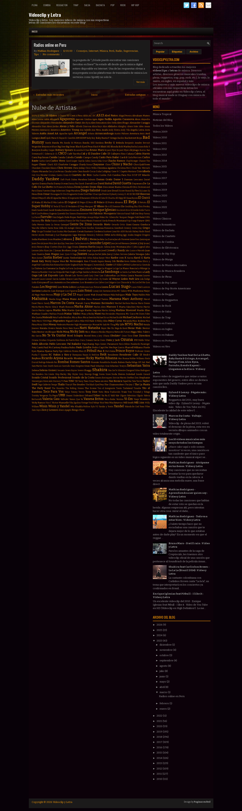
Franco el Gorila (100, 220)
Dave (95, 183)
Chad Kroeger (132, 161)
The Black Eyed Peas (95, 384)
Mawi (98, 313)
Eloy (136, 206)
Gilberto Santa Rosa (49, 228)
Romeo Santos (80, 362)
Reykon (36, 358)
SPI (139, 362)
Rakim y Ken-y (62, 354)
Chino (108, 164)
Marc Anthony (132, 299)
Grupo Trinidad (44, 231)
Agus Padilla (105, 119)
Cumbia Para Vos (121, 175)
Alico (105, 126)
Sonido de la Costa (83, 377)
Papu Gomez (101, 344)
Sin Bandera (38, 374)
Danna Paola (46, 183)
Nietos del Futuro (122, 332)
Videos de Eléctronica (165, 247)
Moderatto (61, 324)
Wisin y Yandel (59, 406)
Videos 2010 (160, 137)
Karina (130, 258)
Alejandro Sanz (72, 122)
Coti (33, 175)
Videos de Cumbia (163, 241)
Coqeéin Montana (128, 171)
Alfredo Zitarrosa (83, 126)
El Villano (99, 206)
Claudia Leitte (70, 171)
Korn (62, 265)
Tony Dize (91, 391)
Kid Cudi (41, 265)
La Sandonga (110, 272)
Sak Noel (146, 362)
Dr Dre (63, 194)
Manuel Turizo (100, 299)
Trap (75, 5)
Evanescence (82, 213)
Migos (49, 321)
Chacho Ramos (116, 160)
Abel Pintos (111, 115)
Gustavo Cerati (75, 231)
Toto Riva (103, 391)
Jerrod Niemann (123, 243)
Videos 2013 (160, 154)
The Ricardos (58, 388)
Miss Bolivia (138, 321)
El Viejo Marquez (85, 206)
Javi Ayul (58, 243)
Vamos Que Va (76, 399)
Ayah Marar (51, 138)
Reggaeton (61, 5)
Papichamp (88, 344)
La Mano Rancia (128, 268)
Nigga (134, 331)
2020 (160, 726)
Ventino (119, 399)
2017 (160, 742)
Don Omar (43, 194)
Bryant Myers (123, 150)
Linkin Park (127, 278)
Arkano (91, 133)
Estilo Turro (144, 210)
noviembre (166, 649)
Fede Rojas (70, 217)
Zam (34, 410)
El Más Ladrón (57, 202)
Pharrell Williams (134, 347)
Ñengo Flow (78, 410)
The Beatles (78, 384)
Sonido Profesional (60, 377)
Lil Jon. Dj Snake (100, 279)
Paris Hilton (124, 344)
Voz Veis (104, 402)
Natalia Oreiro (47, 328)
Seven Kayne (71, 370)
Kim (52, 265)
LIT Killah (117, 265)
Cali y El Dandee (90, 153)
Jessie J (147, 243)
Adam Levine (38, 119)
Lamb (85, 275)
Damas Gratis (104, 179)
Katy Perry (45, 261)
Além (141, 126)
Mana (65, 299)
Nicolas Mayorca (106, 332)
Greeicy (127, 228)
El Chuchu (110, 198)
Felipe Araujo (87, 217)
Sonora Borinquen (103, 377)
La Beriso (135, 265)
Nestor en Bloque (46, 331)
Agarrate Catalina (84, 119)
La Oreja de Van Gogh (64, 272)
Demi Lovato (81, 186)
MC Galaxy (122, 291)
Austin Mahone (121, 133)
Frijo (128, 220)
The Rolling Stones (74, 388)
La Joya (87, 268)
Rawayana (77, 355)
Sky (69, 374)
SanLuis (58, 366)
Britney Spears (64, 150)
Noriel (87, 335)
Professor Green (142, 351)
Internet (93, 50)
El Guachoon (131, 198)
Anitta (43, 133)
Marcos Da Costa (62, 303)
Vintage (84, 402)
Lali (40, 275)
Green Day (137, 228)
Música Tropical (162, 114)
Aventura (134, 133)
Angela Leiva (137, 129)
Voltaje (96, 402)
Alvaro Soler (132, 126)
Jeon (113, 243)
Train (124, 391)
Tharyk (68, 384)
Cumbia (47, 5)
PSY (136, 340)
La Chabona (37, 268)
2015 (160, 752)
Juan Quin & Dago (68, 254)
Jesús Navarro (38, 247)
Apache (63, 133)
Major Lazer (83, 294)
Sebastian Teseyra (118, 366)
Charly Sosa (85, 164)
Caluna (130, 153)
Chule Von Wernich (140, 168)
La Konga (96, 268)
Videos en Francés (164, 323)
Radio (119, 50)
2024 (160, 635)
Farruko (46, 217)
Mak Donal (96, 294)
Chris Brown (64, 167)
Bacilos (121, 138)
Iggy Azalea (128, 235)
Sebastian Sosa (102, 366)
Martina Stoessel (126, 310)
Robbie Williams (137, 358)
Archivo (194, 51)
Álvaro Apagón (64, 410)
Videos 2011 (160, 143)
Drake (80, 194)
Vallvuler (65, 399)
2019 (160, 731)
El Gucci (144, 197)
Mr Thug (111, 324)
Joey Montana (118, 246)
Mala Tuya (131, 294)
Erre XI (129, 210)
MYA (129, 291)
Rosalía (114, 362)
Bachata (100, 5)
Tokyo (67, 392)
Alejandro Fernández (51, 122)
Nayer (104, 328)
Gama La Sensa (52, 224)
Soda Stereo (118, 374)
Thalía (61, 384)
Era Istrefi (121, 210)
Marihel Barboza (122, 303)
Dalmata (91, 179)
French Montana (117, 220)
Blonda (114, 146)
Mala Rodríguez (118, 295)
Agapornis (67, 119)
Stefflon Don (133, 377)
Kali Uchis (87, 258)
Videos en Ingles (162, 329)
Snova (102, 374)
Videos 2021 (160, 201)
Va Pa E (105, 395)
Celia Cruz (102, 161)
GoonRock (118, 228)
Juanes (82, 254)
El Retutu (142, 202)
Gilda (61, 228)
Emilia (58, 210)
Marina (134, 303)
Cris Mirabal (41, 175)
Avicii (142, 133)
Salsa (87, 5)
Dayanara (137, 183)
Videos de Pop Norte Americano (172, 288)
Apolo (70, 133)
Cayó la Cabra (84, 161)
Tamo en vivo (101, 381)
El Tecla (54, 206)
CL (56, 154)
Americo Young (70, 129)
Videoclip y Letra (45, 14)
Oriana (35, 340)
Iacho (113, 235)
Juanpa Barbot (94, 254)
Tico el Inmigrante (106, 388)
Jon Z (52, 250)
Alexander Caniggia (140, 122)
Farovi (37, 217)
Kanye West (104, 258)
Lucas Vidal (136, 287)
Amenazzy (45, 130)
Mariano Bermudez (102, 303)
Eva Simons (71, 213)
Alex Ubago (123, 122)
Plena (34, 5)
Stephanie (144, 377)
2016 (160, 747)
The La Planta (142, 384)
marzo (164, 692)
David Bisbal (105, 183)
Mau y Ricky (87, 313)
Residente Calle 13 (130, 354)
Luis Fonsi (85, 290)
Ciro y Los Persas (56, 171)
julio (162, 671)
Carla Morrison (135, 157)
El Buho (94, 198)
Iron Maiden (54, 239)
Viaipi (136, 399)
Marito (41, 307)
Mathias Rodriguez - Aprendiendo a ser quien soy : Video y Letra (188, 493)
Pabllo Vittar (144, 340)
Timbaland (128, 388)
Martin (139, 307)
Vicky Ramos (38, 402)
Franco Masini (86, 220)
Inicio (34, 31)
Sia (109, 370)
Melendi (47, 317)
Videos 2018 (160, 183)
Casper (74, 161)
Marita (35, 307)
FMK (91, 213)
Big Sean (70, 146)
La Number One (45, 272)
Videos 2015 (160, 166)
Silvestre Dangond (126, 370)
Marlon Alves (100, 307)
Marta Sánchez (127, 306)
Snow (108, 374)
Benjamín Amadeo (133, 143)
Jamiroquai (145, 239)
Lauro (42, 279)
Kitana (57, 265)
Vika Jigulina (75, 402)
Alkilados (112, 126)
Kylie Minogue (85, 265)
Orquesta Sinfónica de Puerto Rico (63, 340)
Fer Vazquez (121, 217)
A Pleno (79, 115)
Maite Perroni (47, 295)
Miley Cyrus (115, 320)
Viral (90, 402)
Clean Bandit (83, 171)
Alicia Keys (97, 126)
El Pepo (81, 202)
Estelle (136, 210)
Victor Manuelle (60, 402)
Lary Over (94, 275)
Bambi (48, 143)
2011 (159, 773)
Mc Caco (131, 313)
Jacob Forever (122, 239)
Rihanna (111, 358)
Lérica (113, 291)
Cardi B (124, 157)
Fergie (131, 217)
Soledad (130, 374)
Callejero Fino (118, 153)
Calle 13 (105, 153)
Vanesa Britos (94, 399)
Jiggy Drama (72, 247)
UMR (61, 395)
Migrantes (59, 320)
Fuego (134, 220)
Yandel (119, 406)
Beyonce (47, 146)
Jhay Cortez (51, 246)
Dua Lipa (98, 194)
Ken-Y (87, 261)
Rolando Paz (51, 362)
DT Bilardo (144, 175)
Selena (35, 370)
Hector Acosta (38, 235)
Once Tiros (127, 336)
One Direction (141, 335)
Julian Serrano (121, 254)
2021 (160, 721)
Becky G (110, 142)
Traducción (115, 392)
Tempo (54, 384)
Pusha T (36, 355)
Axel (43, 137)
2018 (160, 736)
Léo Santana (105, 291)
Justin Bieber (53, 257)
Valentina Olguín (135, 395)
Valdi (113, 395)
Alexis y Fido (67, 126)
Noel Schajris (75, 335)
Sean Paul (89, 366)
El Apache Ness (59, 198)
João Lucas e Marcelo (135, 250)
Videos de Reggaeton (165, 300)
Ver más (140, 82)
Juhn (104, 254)
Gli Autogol (69, 228)
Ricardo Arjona (52, 358)
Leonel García (52, 279)
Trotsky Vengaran (40, 395)
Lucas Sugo (120, 286)
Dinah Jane (106, 190)
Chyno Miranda (40, 171)
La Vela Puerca (136, 272)
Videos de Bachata (163, 230)
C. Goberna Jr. (48, 154)
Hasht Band (144, 231)
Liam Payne (78, 279)
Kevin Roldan (130, 261)
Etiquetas (177, 51)
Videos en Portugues (165, 340)
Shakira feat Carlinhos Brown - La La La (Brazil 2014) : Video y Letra (189, 570)
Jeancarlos (85, 243)
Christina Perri (124, 168)
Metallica (67, 317)
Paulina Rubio (68, 347)
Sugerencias (130, 50)
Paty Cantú (37, 347)
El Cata (102, 198)
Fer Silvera (110, 217)
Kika (48, 265)
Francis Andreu (58, 220)
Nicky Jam (77, 331)
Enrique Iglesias (104, 210)
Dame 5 (118, 179)
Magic (37, 295)
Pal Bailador (74, 343)
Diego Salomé (91, 190)
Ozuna (127, 339)
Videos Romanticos (164, 224)
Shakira (99, 369)
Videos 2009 (160, 131)
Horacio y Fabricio (95, 235)
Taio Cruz (89, 381)
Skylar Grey (78, 374)
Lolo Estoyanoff (40, 282)
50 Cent (71, 115)
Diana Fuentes (43, 190)
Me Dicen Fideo (143, 314)
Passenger (145, 344)
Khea (139, 261)
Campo (87, 157)
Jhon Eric (62, 247)
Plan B (101, 351)
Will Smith (128, 402)
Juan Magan (52, 254)
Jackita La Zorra (105, 239)
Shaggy (87, 370)
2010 (160, 779)
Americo (55, 129)
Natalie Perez (62, 328)
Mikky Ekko (102, 321)
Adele (46, 119)
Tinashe (137, 388)
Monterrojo (85, 324)
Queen (44, 354)
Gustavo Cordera (93, 231)
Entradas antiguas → (137, 94)
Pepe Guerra (118, 347)
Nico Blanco (92, 331)
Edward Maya (38, 198)
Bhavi (54, 146)
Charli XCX (52, 164)
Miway (52, 324)
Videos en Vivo (161, 346)
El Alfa (47, 198)
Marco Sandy (43, 303)
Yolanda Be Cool (132, 406)
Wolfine (86, 406)
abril (162, 687)
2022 (160, 715)
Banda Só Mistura (72, 143)
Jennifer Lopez (100, 243)
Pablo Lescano (58, 343)
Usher (97, 395)
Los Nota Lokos (67, 286)
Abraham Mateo (141, 115)
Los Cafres (99, 282)
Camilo (78, 157)
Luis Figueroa (71, 291)
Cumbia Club (105, 175)
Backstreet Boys (133, 138)
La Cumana (49, 268)
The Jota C (129, 384)
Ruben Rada (124, 362)
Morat (95, 324)
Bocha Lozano (137, 146)
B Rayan (61, 138)
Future (140, 220)
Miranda (127, 321)
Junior (40, 258)
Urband (89, 395)
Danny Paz (73, 183)
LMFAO (126, 264)
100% (34, 115)
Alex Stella (112, 123)
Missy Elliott (42, 324)
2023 (160, 640)
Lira (137, 278)
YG (96, 406)
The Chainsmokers (114, 384)
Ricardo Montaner (75, 358)
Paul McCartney (51, 347)
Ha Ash (128, 231)
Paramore (112, 344)
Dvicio (105, 194)
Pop (113, 5)
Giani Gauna (132, 224)
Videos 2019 (160, 189)
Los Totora (95, 287)
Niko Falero (143, 331)
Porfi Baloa (110, 351)
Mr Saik (103, 324)
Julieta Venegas (136, 254)
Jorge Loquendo (94, 250)
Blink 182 (105, 146)
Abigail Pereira (125, 115)
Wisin (43, 406)
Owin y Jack (113, 340)
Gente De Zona (81, 224)
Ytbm (147, 406)
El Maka (36, 202)
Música (104, 50)
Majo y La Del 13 (65, 294)
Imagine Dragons (142, 235)
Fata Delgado (58, 217)
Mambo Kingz (55, 299)
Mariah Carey (82, 303)
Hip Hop (135, 5)
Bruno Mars (97, 150)
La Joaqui (79, 268)
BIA (74, 138)
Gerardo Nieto (101, 224)
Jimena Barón (87, 246)
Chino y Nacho (121, 164)
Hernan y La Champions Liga (61, 235)
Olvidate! (115, 335)
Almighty (122, 126)
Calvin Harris (142, 153)
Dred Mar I (88, 194)
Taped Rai (127, 381)
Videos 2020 (160, 195)
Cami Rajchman (40, 157)
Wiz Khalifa (76, 406)
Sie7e (114, 370)
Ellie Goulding (127, 206)
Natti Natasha (90, 328)
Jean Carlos (75, 243)
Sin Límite (49, 374)
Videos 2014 (160, 160)
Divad (115, 190)
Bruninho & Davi (81, 150)
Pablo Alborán (40, 343)
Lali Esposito (50, 275)
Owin (102, 340)
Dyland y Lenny (116, 194)
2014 (160, 758)
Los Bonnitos (87, 282)
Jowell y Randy (116, 250)
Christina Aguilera (106, 168)
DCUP (134, 175)
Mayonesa (120, 314)
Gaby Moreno (38, 224)
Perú (111, 50)
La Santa (124, 272)
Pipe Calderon (65, 351)
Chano (42, 164)
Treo (130, 392)
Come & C (115, 171)
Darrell (88, 183)
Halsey (135, 231)
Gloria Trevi (80, 228)
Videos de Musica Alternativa (170, 265)
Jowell (104, 250)
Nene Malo (134, 328)
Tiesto (119, 388)
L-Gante (108, 264)
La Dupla (60, 268)
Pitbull (91, 351)
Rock (123, 5)
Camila (53, 157)
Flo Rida (45, 220)
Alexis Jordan (53, 126)
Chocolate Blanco (49, 168)
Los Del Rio (140, 282)
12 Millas (41, 115)
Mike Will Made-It (88, 321)
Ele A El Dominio (112, 206)
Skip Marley (61, 374)
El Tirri (62, 206)
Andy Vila (125, 130)
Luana (104, 286)
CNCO (62, 153)
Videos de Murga (163, 259)
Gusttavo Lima (109, 231)
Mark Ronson (66, 306)
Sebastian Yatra (138, 365)
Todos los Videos (163, 125)
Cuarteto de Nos (82, 175)
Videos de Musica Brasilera (169, 270)
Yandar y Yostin (106, 406)
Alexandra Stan (39, 126)
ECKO (133, 194)
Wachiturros (116, 402)
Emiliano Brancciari (71, 210)
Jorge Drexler (79, 250)
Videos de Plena (162, 276)
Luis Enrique (58, 291)
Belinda (120, 142)
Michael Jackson (132, 317)
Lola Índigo (145, 279)
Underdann (78, 395)
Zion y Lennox (49, 409)
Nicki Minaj (63, 331)
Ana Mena (96, 130)
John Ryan (44, 250)
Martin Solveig (108, 310)
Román (95, 362)
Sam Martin (37, 366)
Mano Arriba (77, 299)
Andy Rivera (114, 130)
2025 (160, 630)
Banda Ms (57, 142)
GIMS (147, 220)
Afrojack (54, 119)
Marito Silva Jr (51, 307)
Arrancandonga (104, 133)
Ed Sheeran (143, 194)
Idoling (119, 235)
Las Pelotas (122, 275)
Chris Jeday (79, 168)
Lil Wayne (114, 278)
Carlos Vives (57, 160)
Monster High (72, 324)
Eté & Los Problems (40, 213)
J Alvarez (67, 239)
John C (130, 247)
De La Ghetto (45, 186)
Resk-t (146, 354)
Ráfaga (134, 362)
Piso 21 (82, 351)
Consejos (81, 50)
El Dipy (119, 198)
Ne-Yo (110, 328)
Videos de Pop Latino (165, 282)
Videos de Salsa (162, 311)
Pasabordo (135, 344)
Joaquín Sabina (103, 247)
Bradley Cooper (48, 150)
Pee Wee (108, 347)
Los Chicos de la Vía (126, 282)
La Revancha (95, 272)
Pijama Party (51, 351)
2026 (160, 624)
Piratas (75, 351)
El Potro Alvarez (114, 202)
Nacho (138, 324)
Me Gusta (37, 317)
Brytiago (134, 150)
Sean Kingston (77, 366)
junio (163, 676)
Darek (81, 183)
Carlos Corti (44, 161)
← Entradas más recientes (48, 94)
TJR (76, 381)
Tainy (80, 381)
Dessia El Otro (129, 187)
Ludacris (46, 291)
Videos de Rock (162, 305)
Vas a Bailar (110, 399)
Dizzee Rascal (124, 190)
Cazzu (94, 161)
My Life (120, 324)
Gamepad (65, 224)
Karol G (138, 257)
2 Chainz (62, 115)
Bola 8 (147, 146)
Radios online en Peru (50, 44)
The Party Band (41, 388)
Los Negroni (48, 287)
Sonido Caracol (143, 374)
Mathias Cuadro (40, 313)
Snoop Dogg (91, 374)
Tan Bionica (115, 381)
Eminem (86, 210)
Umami (69, 395)
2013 (160, 763)
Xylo (93, 406)
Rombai (63, 362)
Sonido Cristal (40, 377)
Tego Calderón (44, 384)
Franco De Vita (72, 220)
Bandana (100, 143)
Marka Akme (83, 306)
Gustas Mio (62, 231)
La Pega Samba (82, 272)
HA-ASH (121, 231)
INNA (107, 235)
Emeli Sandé (48, 210)
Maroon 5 (112, 306)
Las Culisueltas (108, 275)
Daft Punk (66, 179)
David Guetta (122, 183)
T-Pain (64, 381)
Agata (94, 119)
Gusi (54, 231)
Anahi (105, 129)
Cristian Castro (55, 175)
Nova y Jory (96, 336)
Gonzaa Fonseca (104, 228)
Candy (94, 157)
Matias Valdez (72, 313)
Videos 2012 (160, 149)
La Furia (69, 268)
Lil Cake (88, 279)
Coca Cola (95, 171)
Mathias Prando (56, 314)
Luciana (36, 290)
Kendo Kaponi (97, 261)
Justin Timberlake (72, 257)
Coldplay (106, 171)
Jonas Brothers (63, 250)
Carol (68, 161)
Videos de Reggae (163, 294)
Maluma (40, 298)
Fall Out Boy (137, 213)
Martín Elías (143, 310)
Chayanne (98, 164)
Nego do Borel (121, 328)
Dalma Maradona (79, 179)
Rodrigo (42, 362)
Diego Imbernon (58, 190)
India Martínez (39, 239)
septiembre (167, 660)
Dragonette (72, 194)
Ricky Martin (95, 358)
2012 (160, 768)
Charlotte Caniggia (68, 164)
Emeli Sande (37, 210)
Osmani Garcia (92, 340)
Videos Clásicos (162, 218)
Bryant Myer (110, 150)
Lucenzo (146, 287)
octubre (164, 655)
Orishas (42, 340)
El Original (71, 202)
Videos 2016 (160, 172)
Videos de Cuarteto (164, 236)
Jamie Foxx (135, 239)
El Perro (89, 202)
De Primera (59, 187)
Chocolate (36, 168)
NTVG (129, 324)
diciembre (166, 644)
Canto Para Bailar (109, 157)
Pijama (40, 351)
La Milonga (142, 268)
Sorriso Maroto (119, 377)
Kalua (95, 258)
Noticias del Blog (162, 119)
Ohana (106, 336)
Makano (106, 295)
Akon (137, 119)
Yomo (142, 406)
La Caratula (144, 265)
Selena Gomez (48, 370)
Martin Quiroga (75, 310)
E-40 (127, 194)
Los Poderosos (83, 287)
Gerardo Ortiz (118, 224)
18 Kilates (51, 115)
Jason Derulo (37, 243)
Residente (113, 354)
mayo (163, 681)
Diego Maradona (73, 190)
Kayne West (58, 261)
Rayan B (87, 355)
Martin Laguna (45, 310)
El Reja (130, 201)
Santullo (66, 366)
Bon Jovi (36, 150)
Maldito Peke (144, 295)
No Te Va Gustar (54, 335)
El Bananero (85, 198)
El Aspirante (73, 198)
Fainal (127, 213)
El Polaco (99, 202)
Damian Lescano (133, 179)
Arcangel (80, 133)
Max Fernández (108, 314)
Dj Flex (135, 190)
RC (50, 354)
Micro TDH (42, 321)
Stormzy (57, 381)
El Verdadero (71, 206)
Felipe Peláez (99, 217)
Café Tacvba (74, 153)
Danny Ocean (61, 183)
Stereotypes (37, 381)
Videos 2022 (160, 207)
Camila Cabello (66, 157)
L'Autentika (97, 265)
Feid (79, 217)
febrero (165, 703)
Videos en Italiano (163, 334)
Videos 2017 (160, 178)
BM (78, 138)
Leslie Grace (66, 279)
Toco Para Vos (53, 391)
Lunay (96, 291)
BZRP (83, 138)
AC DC (92, 115)
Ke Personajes (74, 261)
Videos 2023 (160, 212)
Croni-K (67, 175)
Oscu (82, 340)
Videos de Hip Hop (164, 253)
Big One (61, 146)
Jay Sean (66, 243)
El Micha (45, 202)
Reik (103, 354)
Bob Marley (125, 146)
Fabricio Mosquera (104, 213)
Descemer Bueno (112, 187)
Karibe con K (118, 257)
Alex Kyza (86, 123)
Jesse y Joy (136, 243)
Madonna (138, 291)
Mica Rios (77, 317)
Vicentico (145, 399)
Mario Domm (144, 303)
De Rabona (69, 187)
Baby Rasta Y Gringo (106, 138)
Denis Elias (96, 186)
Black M (96, 146)
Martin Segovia (93, 310)
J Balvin (80, 238)
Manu (89, 299)
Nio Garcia (37, 336)
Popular (160, 51)
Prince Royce (125, 351)
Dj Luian (143, 190)
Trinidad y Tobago (141, 392)
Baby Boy (91, 138)
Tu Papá (53, 395)
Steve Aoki (47, 381)
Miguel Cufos (73, 321)
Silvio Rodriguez (142, 370)
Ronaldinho (105, 362)
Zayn (38, 410)
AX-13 (100, 115)
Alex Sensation (99, 122)
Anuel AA (52, 133)
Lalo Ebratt (65, 275)
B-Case (68, 138)
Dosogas (55, 194)
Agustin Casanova (123, 119)
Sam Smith (48, 366)
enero (163, 708)
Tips (36, 54)
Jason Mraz (49, 243)
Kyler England (71, 265)
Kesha (120, 261)
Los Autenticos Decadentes (64, 282)
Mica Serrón (89, 317)
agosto (164, 665)
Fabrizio (120, 213)
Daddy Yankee (45, 179)
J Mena (92, 239)
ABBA (85, 115)
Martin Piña (60, 310)
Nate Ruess (74, 328)
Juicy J (110, 254)
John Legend (139, 247)
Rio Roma (123, 358)
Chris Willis (90, 168)
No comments (51, 54)
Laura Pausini (135, 275)
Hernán (82, 235)
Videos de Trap (162, 317)
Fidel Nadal (140, 217)
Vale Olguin (121, 395)
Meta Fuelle (57, 317)
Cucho (96, 175)
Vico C (48, 402)
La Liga (116, 268)
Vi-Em (128, 399)
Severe (80, 370)
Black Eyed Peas (84, 146)
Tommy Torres (77, 392)
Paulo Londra (83, 347)
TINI (71, 381)
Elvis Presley (144, 206)
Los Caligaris (110, 282)
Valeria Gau (51, 399)
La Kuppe (107, 268)
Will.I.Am (139, 402)
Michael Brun (102, 317)
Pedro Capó (98, 347)
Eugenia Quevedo (57, 213)
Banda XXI (88, 142)
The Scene (90, 388)
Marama (115, 299)
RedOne (95, 355)
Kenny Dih (110, 261)
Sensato (61, 370)
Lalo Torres (77, 275)
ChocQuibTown (141, 164)
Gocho (90, 228)
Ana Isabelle (85, 130)
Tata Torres (137, 381)
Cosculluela (143, 171)
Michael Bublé (116, 317)
